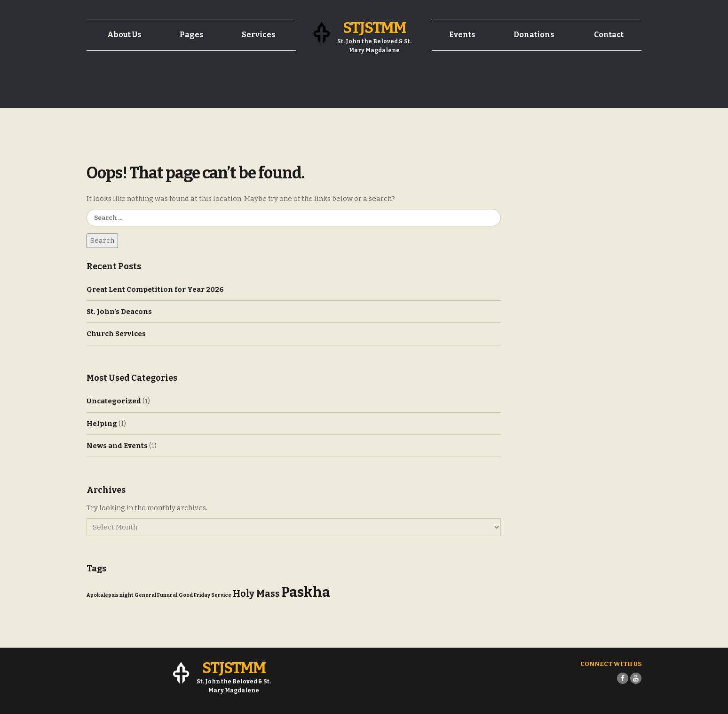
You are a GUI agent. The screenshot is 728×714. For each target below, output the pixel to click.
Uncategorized (114, 401)
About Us (124, 34)
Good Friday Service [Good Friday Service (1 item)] (205, 595)
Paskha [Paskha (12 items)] (305, 592)
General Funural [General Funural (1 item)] (156, 595)
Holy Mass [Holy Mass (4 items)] (256, 593)
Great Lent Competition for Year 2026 (155, 289)
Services (259, 34)
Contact (609, 34)
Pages (192, 34)
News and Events (117, 445)
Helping (102, 423)
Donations (534, 34)
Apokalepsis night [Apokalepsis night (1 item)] (110, 595)
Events (462, 34)
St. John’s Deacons (119, 311)
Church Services (116, 333)
